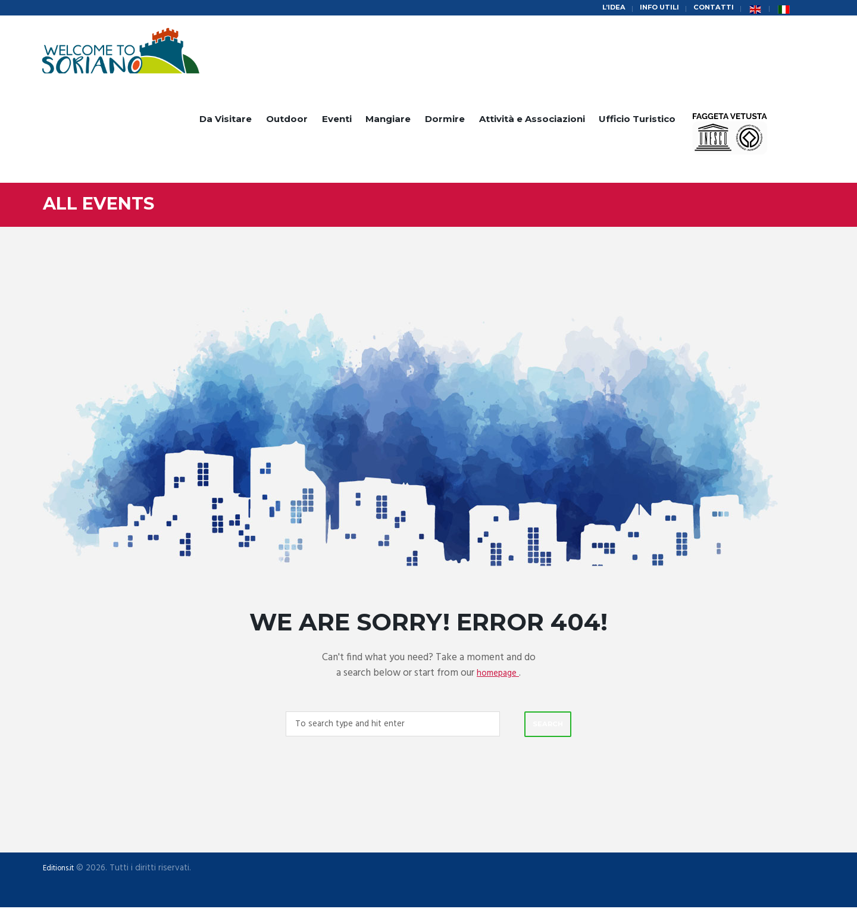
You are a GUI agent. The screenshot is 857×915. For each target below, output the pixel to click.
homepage (498, 677)
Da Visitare (225, 123)
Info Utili (652, 8)
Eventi (337, 123)
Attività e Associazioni (532, 123)
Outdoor (287, 123)
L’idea (602, 8)
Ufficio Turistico (637, 123)
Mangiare (388, 123)
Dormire (445, 123)
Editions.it (62, 876)
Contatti (711, 8)
